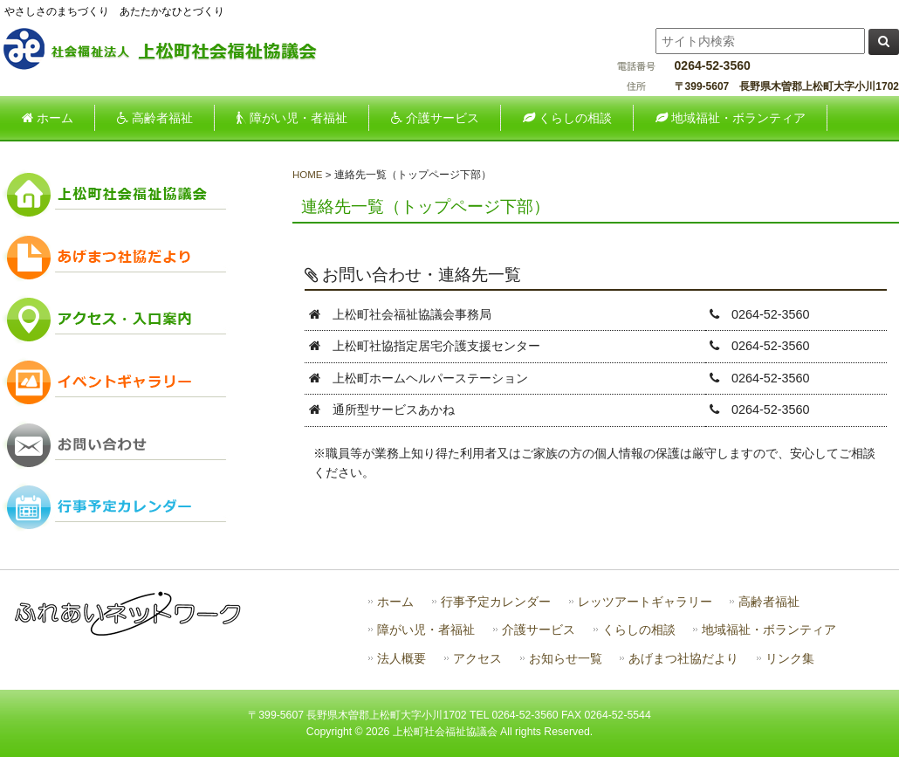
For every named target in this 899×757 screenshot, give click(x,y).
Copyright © (336, 732)
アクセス (477, 658)
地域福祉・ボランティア (769, 630)
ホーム (395, 602)
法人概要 (401, 658)
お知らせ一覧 (565, 658)
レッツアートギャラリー (645, 602)
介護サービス (538, 630)
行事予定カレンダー (496, 602)
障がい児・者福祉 (426, 630)
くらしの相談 (639, 630)
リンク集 (789, 658)
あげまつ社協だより (683, 658)
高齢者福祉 (768, 602)
